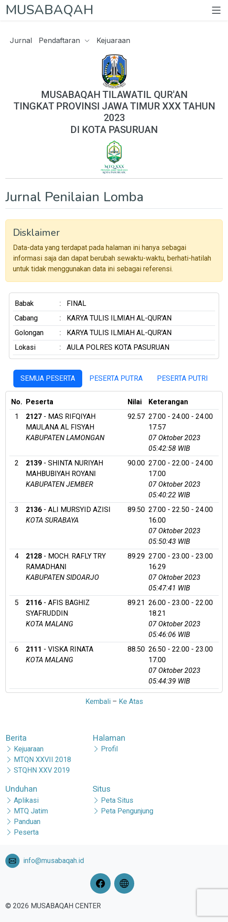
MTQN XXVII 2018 (42, 759)
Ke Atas (131, 701)
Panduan (27, 821)
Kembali (98, 701)
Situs (101, 788)
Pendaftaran (64, 40)
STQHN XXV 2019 (42, 770)
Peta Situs (117, 800)
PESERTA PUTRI (182, 378)
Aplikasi (26, 800)
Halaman (108, 737)
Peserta (26, 832)
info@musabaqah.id (53, 860)
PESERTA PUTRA (116, 378)
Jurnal (21, 40)
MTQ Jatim (31, 811)
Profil (109, 749)
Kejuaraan (113, 40)
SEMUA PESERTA (47, 378)
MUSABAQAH (49, 10)
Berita (16, 737)
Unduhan (21, 788)
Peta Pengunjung (127, 811)
